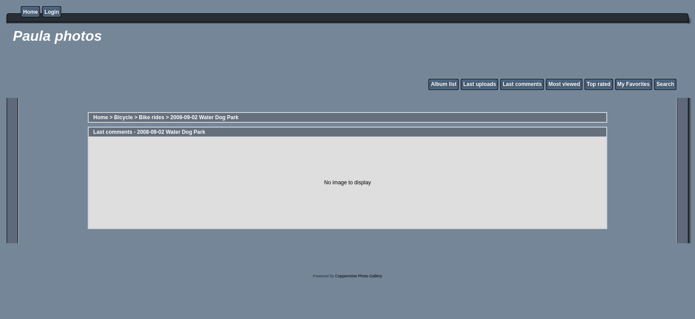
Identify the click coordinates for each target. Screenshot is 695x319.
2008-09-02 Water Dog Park (204, 117)
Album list (443, 84)
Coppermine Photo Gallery (358, 276)
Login (51, 12)
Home (30, 12)
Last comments (522, 84)
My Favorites (633, 84)
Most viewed (564, 84)
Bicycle (123, 117)
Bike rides (151, 117)
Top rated (599, 84)
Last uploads (479, 84)
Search (665, 84)
